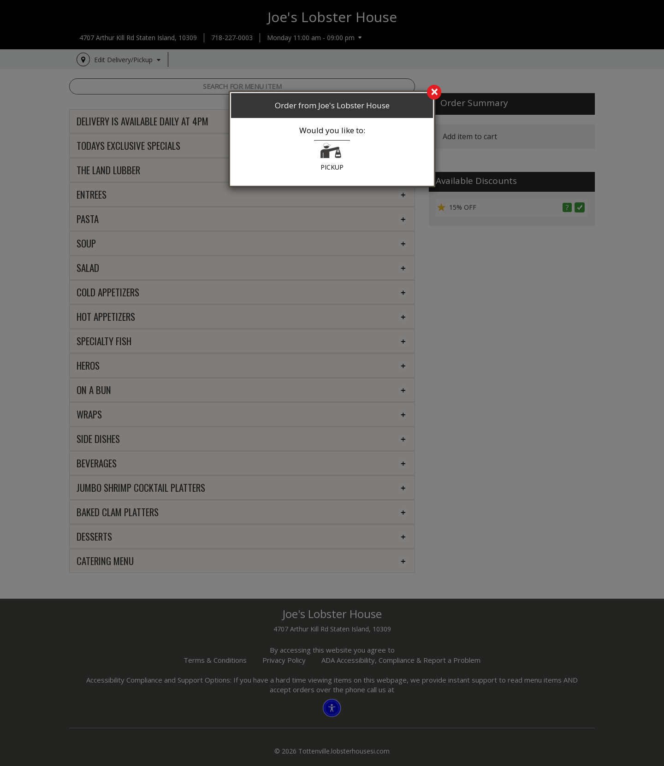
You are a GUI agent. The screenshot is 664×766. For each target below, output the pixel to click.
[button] (330, 153)
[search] (332, 92)
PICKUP (332, 157)
